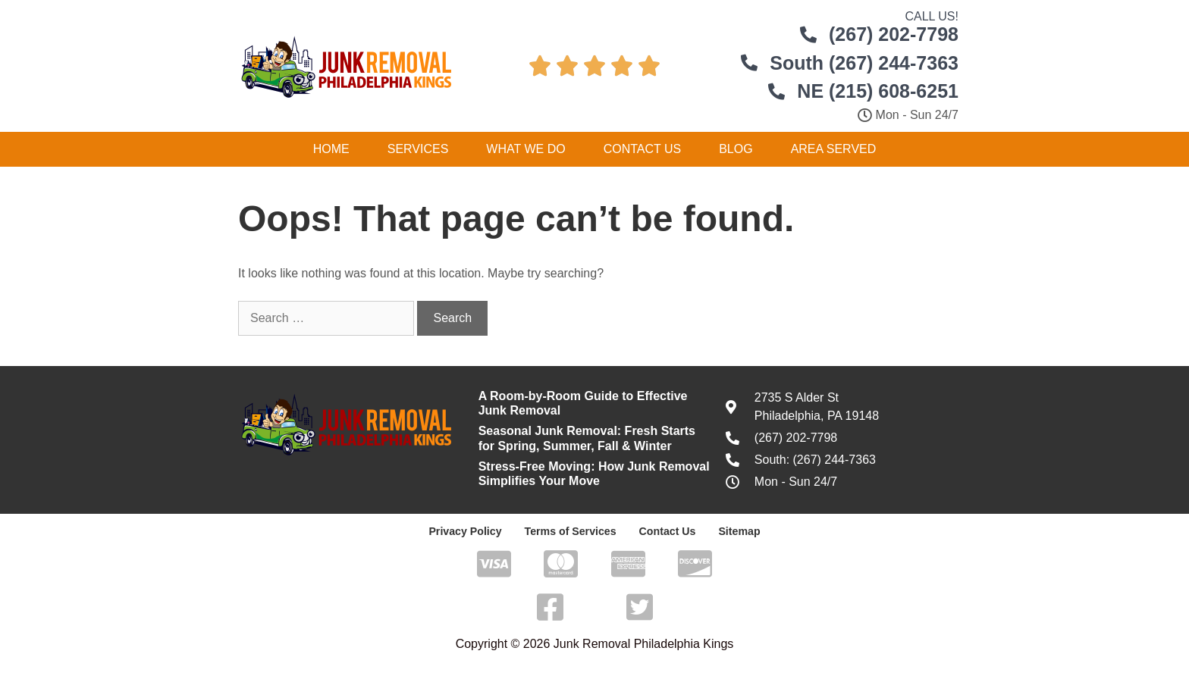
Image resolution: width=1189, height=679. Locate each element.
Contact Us (643, 148)
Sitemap (737, 531)
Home (331, 148)
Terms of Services (570, 531)
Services (418, 148)
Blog (735, 148)
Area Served (834, 148)
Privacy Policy (467, 531)
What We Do (525, 148)
